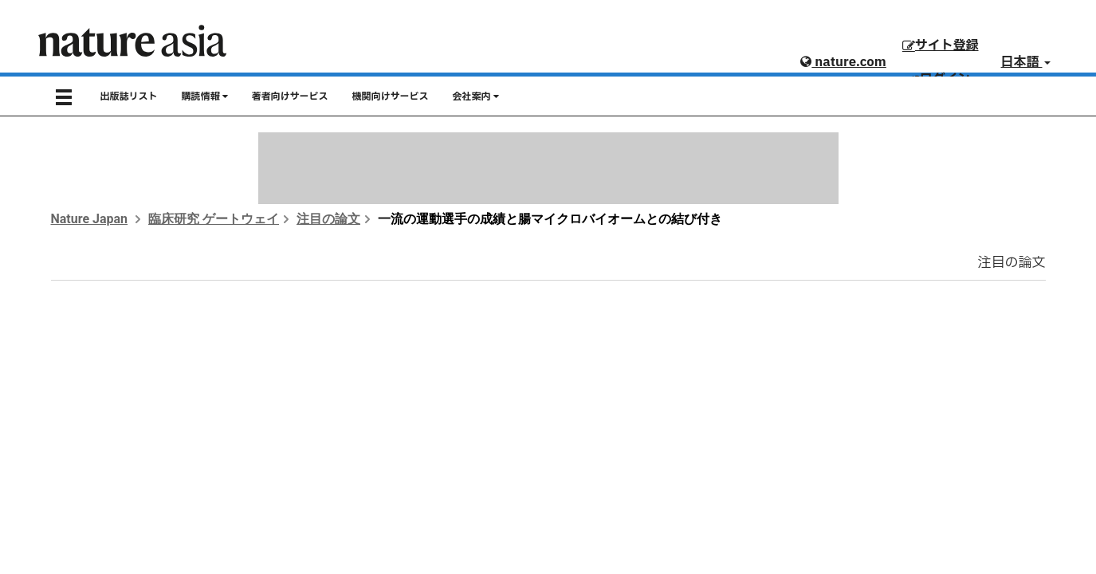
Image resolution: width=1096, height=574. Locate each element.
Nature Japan (89, 218)
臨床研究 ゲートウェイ (213, 218)
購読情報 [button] (205, 96)
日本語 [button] (1026, 62)
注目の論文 (328, 218)
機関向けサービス (390, 96)
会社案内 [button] (476, 96)
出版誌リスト (129, 96)
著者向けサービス (290, 96)
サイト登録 (940, 45)
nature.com (843, 62)
